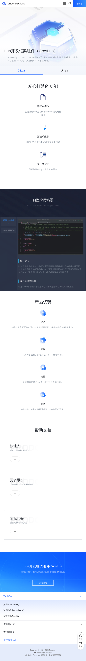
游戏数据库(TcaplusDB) (13, 610)
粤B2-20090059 (55, 655)
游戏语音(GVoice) (11, 604)
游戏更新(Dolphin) (11, 616)
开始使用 (43, 583)
